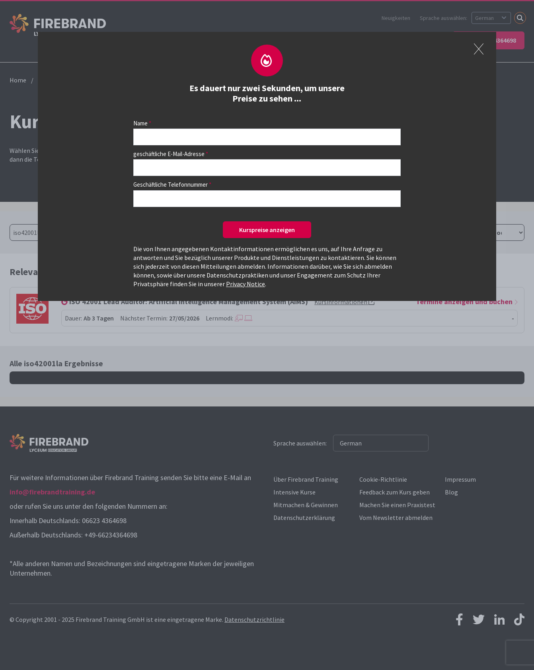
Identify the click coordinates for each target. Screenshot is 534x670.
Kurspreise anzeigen (267, 230)
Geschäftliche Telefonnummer (170, 184)
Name (140, 123)
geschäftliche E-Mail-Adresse (169, 154)
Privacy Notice (245, 284)
